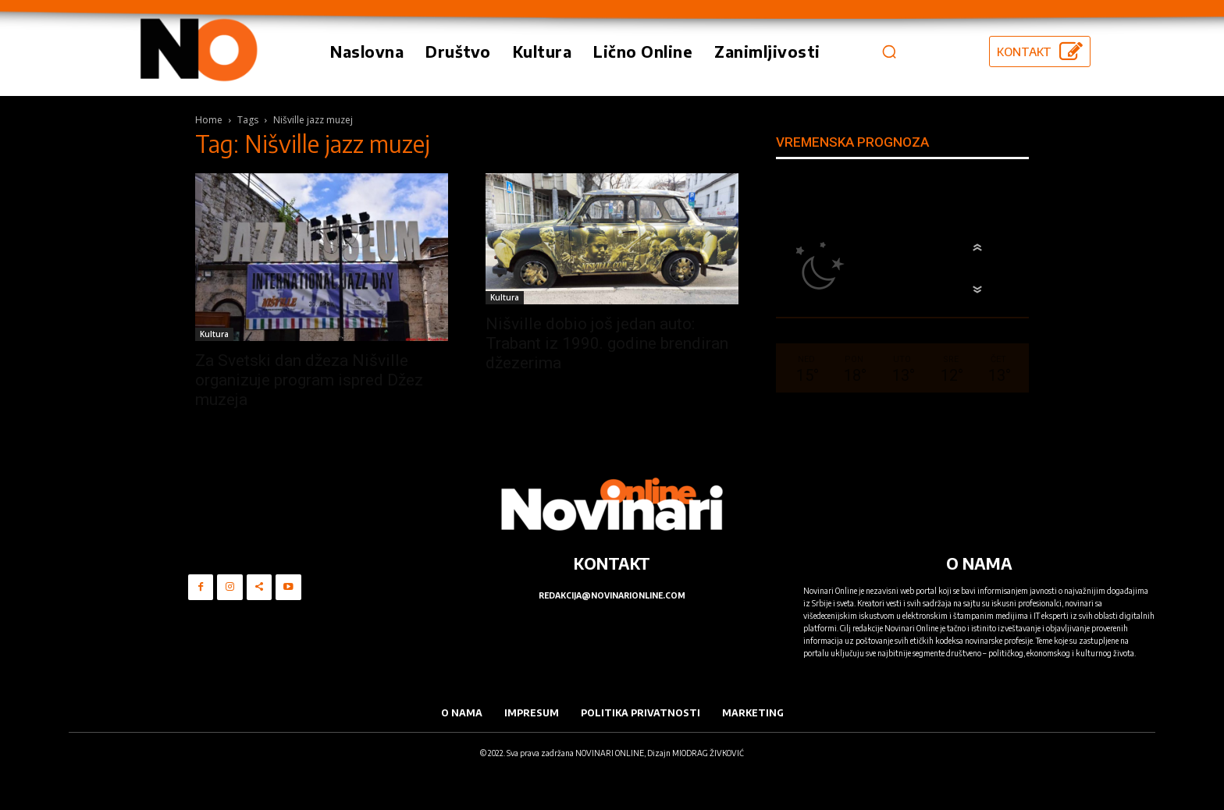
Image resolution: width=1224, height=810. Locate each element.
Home (208, 119)
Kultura (214, 334)
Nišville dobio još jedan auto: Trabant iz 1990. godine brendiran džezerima (607, 343)
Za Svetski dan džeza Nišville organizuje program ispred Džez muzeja (309, 380)
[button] (889, 51)
